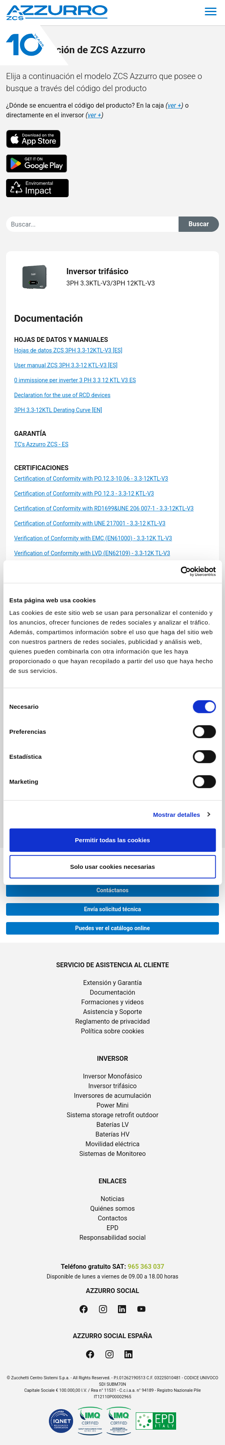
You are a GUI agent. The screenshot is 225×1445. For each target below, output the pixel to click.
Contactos (112, 1218)
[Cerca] (92, 224)
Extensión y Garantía (112, 983)
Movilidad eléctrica (113, 1144)
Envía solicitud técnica (112, 909)
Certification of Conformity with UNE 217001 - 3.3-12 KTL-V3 (90, 523)
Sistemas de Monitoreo (112, 1154)
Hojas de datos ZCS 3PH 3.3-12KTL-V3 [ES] (68, 350)
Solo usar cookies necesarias (112, 866)
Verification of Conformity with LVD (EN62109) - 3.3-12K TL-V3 (92, 553)
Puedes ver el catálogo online (112, 928)
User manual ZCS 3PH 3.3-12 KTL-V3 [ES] (66, 365)
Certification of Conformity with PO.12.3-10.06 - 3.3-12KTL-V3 (91, 478)
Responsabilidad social (112, 1237)
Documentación (112, 992)
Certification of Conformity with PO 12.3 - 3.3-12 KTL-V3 (84, 493)
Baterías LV (112, 1125)
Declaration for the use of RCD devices (62, 395)
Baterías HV (112, 1134)
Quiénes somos (112, 1208)
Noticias (112, 1199)
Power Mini (113, 1105)
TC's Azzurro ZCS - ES (41, 444)
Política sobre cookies (112, 1031)
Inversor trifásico (112, 1086)
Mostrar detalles (176, 814)
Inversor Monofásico (112, 1076)
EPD (113, 1228)
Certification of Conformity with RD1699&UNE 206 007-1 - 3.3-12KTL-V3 (103, 508)
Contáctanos (113, 890)
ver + (174, 105)
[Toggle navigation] (211, 13)
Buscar (199, 224)
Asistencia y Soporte (112, 1012)
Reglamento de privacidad (112, 1021)
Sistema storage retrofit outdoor (112, 1115)
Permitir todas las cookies (112, 840)
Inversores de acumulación (112, 1095)
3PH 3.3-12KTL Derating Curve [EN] (58, 410)
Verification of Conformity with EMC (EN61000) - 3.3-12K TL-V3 (93, 538)
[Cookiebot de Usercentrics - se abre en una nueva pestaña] (180, 571)
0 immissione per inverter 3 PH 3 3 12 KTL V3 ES (75, 380)
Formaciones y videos (112, 1002)
